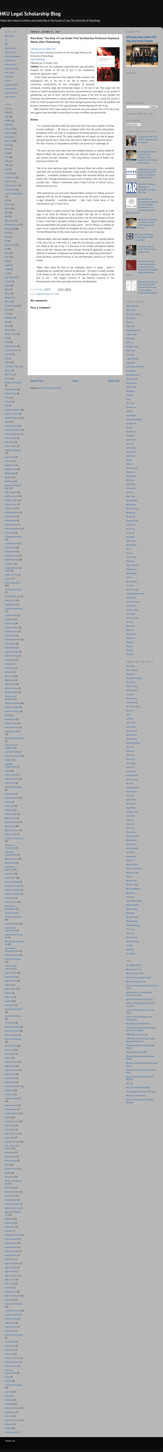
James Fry (130, 443)
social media (10, 1341)
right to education (12, 1263)
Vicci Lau (129, 621)
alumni (7, 421)
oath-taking (10, 1137)
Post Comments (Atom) (51, 387)
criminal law (10, 635)
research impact (11, 92)
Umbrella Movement (13, 382)
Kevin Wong (130, 484)
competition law (12, 559)
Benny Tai (130, 710)
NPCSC (7, 301)
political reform (11, 1168)
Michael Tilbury (132, 884)
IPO (6, 240)
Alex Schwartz (132, 670)
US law (7, 378)
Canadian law (10, 177)
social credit (10, 1330)
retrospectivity (11, 1255)
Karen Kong (130, 832)
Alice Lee (129, 322)
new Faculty (10, 72)
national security (12, 68)
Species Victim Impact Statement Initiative (140, 1101)
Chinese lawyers (11, 185)
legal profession (11, 1069)
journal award (10, 64)
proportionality (11, 1199)
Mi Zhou (129, 876)
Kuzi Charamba (132, 848)
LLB (6, 261)
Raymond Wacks (38, 52)
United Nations (11, 389)
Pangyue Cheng (132, 520)
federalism (9, 809)
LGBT (7, 256)
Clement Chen (131, 730)
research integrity (12, 1251)
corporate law (10, 615)
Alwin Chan (130, 326)
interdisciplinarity (12, 923)
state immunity (11, 1366)
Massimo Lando (132, 872)
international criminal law (14, 936)
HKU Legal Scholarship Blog (30, 13)
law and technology (13, 1038)
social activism (11, 1326)
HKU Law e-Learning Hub (136, 1095)
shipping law (10, 1322)
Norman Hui (131, 516)
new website (10, 1129)
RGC (6, 321)
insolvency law (11, 901)
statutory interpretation (11, 1371)
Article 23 (9, 128)
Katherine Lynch (132, 836)
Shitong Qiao (131, 573)
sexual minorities (12, 1314)
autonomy (9, 460)
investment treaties (13, 958)
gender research (11, 858)
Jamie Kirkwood (132, 787)
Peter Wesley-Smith (134, 900)
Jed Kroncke (131, 451)
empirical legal (11, 723)
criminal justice (11, 631)
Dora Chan (130, 755)
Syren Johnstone (132, 601)
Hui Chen (129, 783)
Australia (8, 136)
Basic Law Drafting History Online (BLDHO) (139, 1078)
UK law (8, 370)
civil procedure (11, 520)
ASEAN (7, 124)
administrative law (12, 417)
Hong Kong (9, 228)
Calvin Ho (130, 718)
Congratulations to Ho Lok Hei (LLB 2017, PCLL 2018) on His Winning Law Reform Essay (147, 173)
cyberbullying (10, 659)
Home (75, 381)
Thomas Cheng (132, 609)
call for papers (11, 492)
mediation (9, 1094)
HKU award (9, 35)
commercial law (11, 543)
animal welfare (11, 425)
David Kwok (131, 370)
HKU (6, 216)
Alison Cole (130, 682)
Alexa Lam (130, 674)
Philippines (9, 317)
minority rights (11, 1109)
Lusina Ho (130, 492)
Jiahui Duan (130, 455)
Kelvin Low (130, 480)
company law (10, 551)
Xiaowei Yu (130, 638)
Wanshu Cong (131, 937)
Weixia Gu (130, 629)
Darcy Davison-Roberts (135, 366)
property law (10, 1195)
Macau (7, 293)
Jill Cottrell (130, 803)
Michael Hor (131, 504)
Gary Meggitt (131, 415)
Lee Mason (130, 852)
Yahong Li (130, 642)
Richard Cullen (131, 909)
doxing (7, 715)
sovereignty (9, 1349)
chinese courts (11, 504)
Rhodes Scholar (11, 334)
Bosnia (7, 144)
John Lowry (130, 815)
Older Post (114, 381)
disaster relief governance (10, 697)
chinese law (9, 508)
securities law (10, 1291)
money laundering (12, 1113)
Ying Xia (129, 646)
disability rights (11, 692)
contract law (10, 600)
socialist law (10, 1345)
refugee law (10, 1226)
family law (9, 805)
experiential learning (13, 786)
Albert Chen (131, 310)
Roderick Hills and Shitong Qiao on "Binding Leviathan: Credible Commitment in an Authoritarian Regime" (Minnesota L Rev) (142, 206)
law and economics (13, 1015)
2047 (7, 108)
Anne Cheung (131, 698)
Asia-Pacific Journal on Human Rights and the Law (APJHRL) (141, 1029)
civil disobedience (12, 512)
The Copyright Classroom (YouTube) (140, 1091)
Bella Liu (129, 342)
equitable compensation (11, 765)
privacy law (9, 1176)
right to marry (10, 1271)
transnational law (12, 1407)
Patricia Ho (130, 524)
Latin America (10, 277)
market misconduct (13, 1086)
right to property (12, 1275)
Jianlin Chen (131, 799)
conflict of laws (11, 574)
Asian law (9, 132)
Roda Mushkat (131, 921)
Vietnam (8, 401)
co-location (10, 532)
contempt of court (12, 596)
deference (9, 672)
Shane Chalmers (132, 565)
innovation (9, 897)
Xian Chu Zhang (132, 941)
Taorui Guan (131, 605)
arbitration (9, 442)
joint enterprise (11, 972)
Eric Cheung (130, 763)
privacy (7, 1172)
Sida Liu (129, 577)
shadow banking (11, 1318)
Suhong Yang (131, 597)
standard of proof (12, 1361)
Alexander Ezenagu (134, 678)
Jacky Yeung (131, 439)
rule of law (54, 293)
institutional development (10, 907)
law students (10, 1053)
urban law (9, 1424)
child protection (11, 496)
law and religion (11, 1034)
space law (9, 1353)
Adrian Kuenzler (132, 305)
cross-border (10, 643)
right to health (11, 1267)
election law (10, 719)
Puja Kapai (130, 536)
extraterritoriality (12, 797)
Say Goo (129, 553)
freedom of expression (14, 838)
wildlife (8, 1428)
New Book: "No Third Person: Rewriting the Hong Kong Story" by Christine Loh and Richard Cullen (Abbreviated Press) (142, 268)
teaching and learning (13, 1384)
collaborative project (13, 536)
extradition (9, 793)
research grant (11, 88)
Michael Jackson (132, 508)
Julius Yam (130, 824)
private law (9, 1187)
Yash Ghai (130, 949)
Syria (7, 358)
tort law (8, 1391)
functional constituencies (11, 853)
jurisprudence (10, 988)
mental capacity (11, 1105)
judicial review (10, 980)
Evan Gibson (131, 771)
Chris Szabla (131, 726)
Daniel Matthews (133, 742)
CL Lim (128, 714)
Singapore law (10, 346)
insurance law (10, 912)
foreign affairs (11, 834)
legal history (10, 1066)
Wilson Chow (131, 634)
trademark (9, 1403)
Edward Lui (130, 391)
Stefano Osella (132, 589)
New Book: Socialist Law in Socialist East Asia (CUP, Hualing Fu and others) (148, 223)
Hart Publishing (37, 59)
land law (8, 1001)
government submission (10, 868)
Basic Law (9, 140)
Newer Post (36, 381)
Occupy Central (11, 305)
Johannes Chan (132, 811)
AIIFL (7, 116)
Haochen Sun (131, 431)
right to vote (10, 1279)
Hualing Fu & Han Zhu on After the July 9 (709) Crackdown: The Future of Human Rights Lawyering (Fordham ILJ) (148, 287)
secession (9, 1287)
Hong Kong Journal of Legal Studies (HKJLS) (140, 1046)
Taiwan (8, 362)
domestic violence (12, 711)
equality (8, 759)
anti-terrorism (10, 437)
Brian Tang (130, 350)
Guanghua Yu (131, 423)
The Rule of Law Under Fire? (43, 49)
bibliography (10, 473)
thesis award (10, 96)
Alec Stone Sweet (133, 314)
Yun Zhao (130, 654)
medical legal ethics (13, 1098)
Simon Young (131, 581)
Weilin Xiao (130, 625)
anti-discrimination (12, 429)
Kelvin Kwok (131, 476)
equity (7, 770)
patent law (9, 1152)
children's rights (11, 500)
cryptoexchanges (12, 651)
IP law (7, 236)
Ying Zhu (129, 650)
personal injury (11, 1160)
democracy (9, 675)
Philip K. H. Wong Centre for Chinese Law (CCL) (140, 1004)
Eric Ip (128, 399)
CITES (7, 161)
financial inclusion (12, 822)
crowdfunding (10, 647)
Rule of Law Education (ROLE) (138, 1087)
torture (8, 1395)
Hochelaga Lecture (12, 224)
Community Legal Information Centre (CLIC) (141, 1071)
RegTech (8, 329)
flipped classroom (12, 830)
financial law (10, 826)
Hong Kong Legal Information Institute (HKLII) (142, 1064)
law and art (9, 1005)
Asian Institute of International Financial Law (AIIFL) (139, 993)
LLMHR (7, 269)
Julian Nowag (131, 468)
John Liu (129, 463)
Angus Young (131, 334)
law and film (10, 1022)
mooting (8, 1117)
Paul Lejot (130, 896)
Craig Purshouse (132, 358)
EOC (6, 200)
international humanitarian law (12, 949)
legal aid (8, 1057)
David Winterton (132, 374)
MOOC (7, 289)
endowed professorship (14, 738)
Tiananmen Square (12, 366)
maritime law (10, 1082)
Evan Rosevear (132, 775)
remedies (8, 1230)
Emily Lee (130, 395)
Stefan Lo (130, 585)
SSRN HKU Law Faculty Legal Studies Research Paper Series (140, 1040)
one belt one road (12, 1141)
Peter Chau (130, 528)
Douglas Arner (132, 378)
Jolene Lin (130, 819)
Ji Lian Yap (130, 795)
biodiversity (9, 481)
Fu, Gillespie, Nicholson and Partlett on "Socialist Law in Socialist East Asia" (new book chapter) (148, 157)
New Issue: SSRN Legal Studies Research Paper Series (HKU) (144, 237)
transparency (10, 1412)
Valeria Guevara (132, 617)
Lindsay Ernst (131, 856)
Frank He (129, 411)
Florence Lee (131, 407)
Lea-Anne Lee (131, 488)
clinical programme (12, 56)
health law (9, 873)
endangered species (13, 731)
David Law (130, 751)
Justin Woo (130, 827)
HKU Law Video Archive (135, 973)
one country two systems (12, 1147)
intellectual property (13, 916)
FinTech (8, 208)
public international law (13, 1213)
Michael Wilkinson (133, 888)
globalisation (10, 862)
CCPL (7, 157)
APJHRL (8, 120)
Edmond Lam (131, 383)
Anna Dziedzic (132, 690)
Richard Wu (130, 913)
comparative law (12, 555)
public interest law (12, 1207)
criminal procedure (12, 639)
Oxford (8, 309)
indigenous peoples (13, 893)
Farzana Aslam (132, 779)
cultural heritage (12, 655)
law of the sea (11, 1045)
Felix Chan (130, 403)
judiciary (8, 984)
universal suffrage (12, 1420)
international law (12, 955)
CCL (6, 153)
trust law (8, 1416)
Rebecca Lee (131, 540)
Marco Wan (130, 496)
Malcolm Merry (132, 864)
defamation (10, 667)
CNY (6, 169)
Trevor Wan (130, 613)
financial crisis (10, 818)
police (7, 1164)
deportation (10, 680)
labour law (9, 997)
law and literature (12, 1026)
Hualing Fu (130, 435)
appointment (10, 48)
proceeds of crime (12, 1191)
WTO (7, 405)
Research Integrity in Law (136, 981)
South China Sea (11, 350)
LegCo (7, 285)
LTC (6, 273)
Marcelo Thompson (134, 868)
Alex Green (130, 666)
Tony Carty (130, 933)
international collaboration (10, 929)
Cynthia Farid (131, 734)
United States (10, 393)
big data (8, 477)
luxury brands (10, 1078)
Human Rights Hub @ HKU (136, 1052)
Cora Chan (130, 354)
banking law (10, 465)
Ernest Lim (130, 767)
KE (6, 40)
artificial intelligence (13, 450)
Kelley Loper (131, 844)
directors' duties (11, 688)
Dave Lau (130, 746)
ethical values (10, 774)
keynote (8, 992)
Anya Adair (130, 338)
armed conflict (11, 446)
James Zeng (131, 447)
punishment (10, 1222)
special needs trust (12, 1357)
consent (8, 578)
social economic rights (14, 1334)
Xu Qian (129, 945)
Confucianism (10, 189)
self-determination (13, 1295)
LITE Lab (129, 1083)
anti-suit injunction (13, 433)
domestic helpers (12, 707)
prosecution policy (12, 1203)
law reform (9, 1049)
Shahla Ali (130, 561)
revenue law (10, 1259)
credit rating (10, 623)
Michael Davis (131, 880)
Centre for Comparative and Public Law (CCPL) (142, 987)
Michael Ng (130, 512)
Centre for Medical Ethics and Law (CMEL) (140, 1011)
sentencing (9, 1299)
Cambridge (9, 173)
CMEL (7, 165)
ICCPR (7, 232)
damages (8, 663)
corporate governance (14, 608)
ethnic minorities (12, 778)
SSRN (7, 342)
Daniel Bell (130, 362)
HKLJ (7, 212)
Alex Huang (130, 318)
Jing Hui (129, 459)
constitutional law (12, 582)
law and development (14, 1009)
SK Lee (128, 548)
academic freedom (12, 409)
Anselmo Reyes (132, 702)
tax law (8, 1380)
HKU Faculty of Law (134, 969)
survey (7, 1376)
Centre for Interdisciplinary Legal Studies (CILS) (139, 1018)
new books (9, 76)
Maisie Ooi (130, 860)
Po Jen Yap (130, 532)
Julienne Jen (131, 472)
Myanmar (8, 297)
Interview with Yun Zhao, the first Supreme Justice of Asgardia (148, 139)
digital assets (10, 684)
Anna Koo (130, 694)
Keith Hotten (131, 840)
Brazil (7, 148)
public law (9, 1218)
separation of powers (14, 1303)
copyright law (10, 604)
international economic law (14, 942)
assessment (10, 456)
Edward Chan (131, 386)
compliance (9, 563)
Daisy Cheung (131, 738)
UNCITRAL (9, 374)
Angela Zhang (131, 686)
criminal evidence (12, 627)
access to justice (12, 413)
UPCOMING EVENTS (134, 965)
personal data (10, 1156)
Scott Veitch (131, 557)
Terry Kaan (130, 929)
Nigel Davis (130, 892)
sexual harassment (12, 1310)
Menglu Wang (131, 500)
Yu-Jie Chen (130, 953)
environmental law (12, 755)
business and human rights (13, 486)
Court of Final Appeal (13, 193)
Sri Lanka (8, 354)
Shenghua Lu (131, 569)
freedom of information (10, 846)
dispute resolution (12, 703)
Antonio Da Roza (133, 706)
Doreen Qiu (130, 759)
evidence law (10, 782)
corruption (9, 619)
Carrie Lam (9, 181)
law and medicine (12, 1030)
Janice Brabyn (131, 791)
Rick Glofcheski (132, 917)
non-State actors (12, 1133)
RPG (6, 44)
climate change (11, 524)
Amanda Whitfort (133, 330)
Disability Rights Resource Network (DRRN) (140, 1057)
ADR (6, 112)
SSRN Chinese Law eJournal (137, 1034)
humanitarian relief (13, 885)
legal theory (10, 1074)
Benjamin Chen (132, 346)
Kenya (7, 253)
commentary (10, 60)
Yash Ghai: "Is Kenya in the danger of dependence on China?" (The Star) (147, 188)
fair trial (8, 801)
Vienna (7, 397)
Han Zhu (129, 427)
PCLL (7, 313)
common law (10, 547)
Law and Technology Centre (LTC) (139, 999)
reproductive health (13, 1234)
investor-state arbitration (11, 967)
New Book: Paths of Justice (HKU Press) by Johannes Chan (147, 249)
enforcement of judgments (11, 746)
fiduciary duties (11, 814)
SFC (6, 338)
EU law (7, 204)
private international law (13, 1182)
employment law (12, 727)
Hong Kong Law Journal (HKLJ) (138, 1023)
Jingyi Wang (130, 807)
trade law (9, 1399)
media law (9, 1090)
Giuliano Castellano (134, 419)
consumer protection (13, 589)
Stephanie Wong (132, 925)
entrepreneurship (12, 751)
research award (11, 84)
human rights (10, 877)
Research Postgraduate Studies (139, 977)
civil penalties (10, 516)
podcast (8, 80)
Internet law (10, 244)
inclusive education (13, 889)
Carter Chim (131, 722)
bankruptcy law (11, 469)
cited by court (10, 52)
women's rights (11, 1432)
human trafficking (12, 881)
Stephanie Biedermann (135, 593)
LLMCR (7, 265)
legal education (11, 1061)
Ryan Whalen (131, 544)
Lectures (8, 281)
